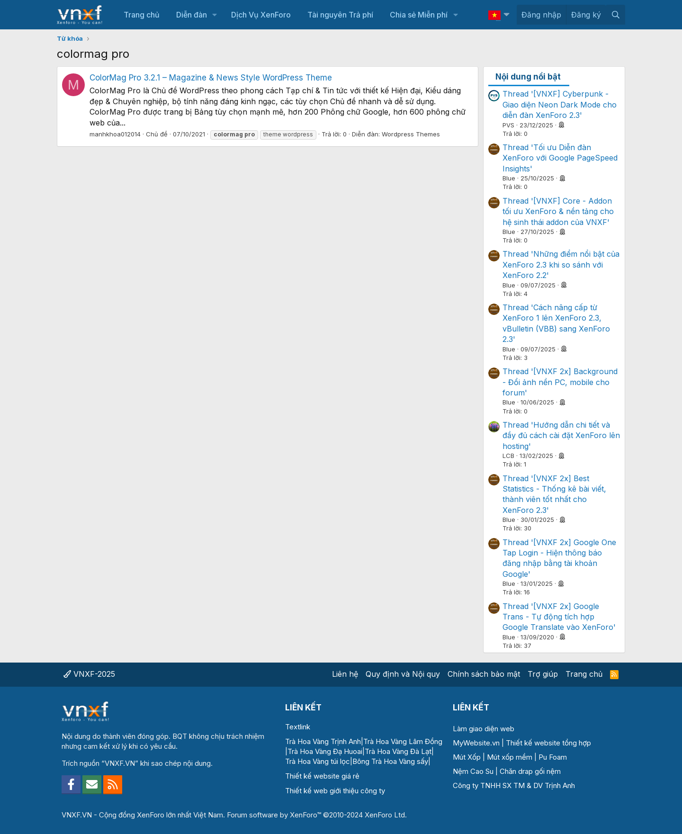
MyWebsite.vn (476, 742)
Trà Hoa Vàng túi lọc (317, 761)
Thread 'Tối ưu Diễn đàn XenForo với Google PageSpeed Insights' (560, 158)
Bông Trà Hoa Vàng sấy (390, 761)
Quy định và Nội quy (403, 674)
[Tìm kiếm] (615, 15)
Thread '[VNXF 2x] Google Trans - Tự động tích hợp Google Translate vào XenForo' (559, 616)
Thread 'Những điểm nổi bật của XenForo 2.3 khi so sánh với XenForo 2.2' (561, 264)
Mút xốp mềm (509, 757)
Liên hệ (345, 674)
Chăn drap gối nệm (530, 771)
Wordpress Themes (411, 134)
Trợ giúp (543, 674)
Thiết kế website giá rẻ (322, 775)
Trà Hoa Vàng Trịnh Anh (323, 741)
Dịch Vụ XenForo (261, 14)
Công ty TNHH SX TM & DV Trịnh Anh (514, 785)
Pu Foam (552, 757)
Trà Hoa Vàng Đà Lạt (398, 751)
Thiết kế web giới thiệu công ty (335, 790)
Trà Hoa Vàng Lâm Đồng (402, 741)
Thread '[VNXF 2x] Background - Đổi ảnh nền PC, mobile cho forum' (560, 382)
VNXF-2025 (89, 674)
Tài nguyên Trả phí (340, 14)
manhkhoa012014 (115, 134)
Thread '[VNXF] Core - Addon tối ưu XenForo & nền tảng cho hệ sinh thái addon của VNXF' (558, 211)
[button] (215, 15)
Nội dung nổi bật (528, 76)
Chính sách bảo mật (484, 674)
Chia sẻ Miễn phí (419, 14)
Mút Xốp (467, 757)
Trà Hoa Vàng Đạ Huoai (324, 751)
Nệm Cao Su (473, 771)
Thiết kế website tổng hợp (548, 742)
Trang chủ (142, 14)
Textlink (297, 726)
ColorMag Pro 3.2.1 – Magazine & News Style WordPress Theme (211, 77)
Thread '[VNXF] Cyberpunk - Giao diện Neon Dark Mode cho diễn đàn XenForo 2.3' (560, 104)
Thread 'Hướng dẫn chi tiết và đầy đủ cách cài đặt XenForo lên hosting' (561, 435)
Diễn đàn (191, 14)
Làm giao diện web (483, 728)
